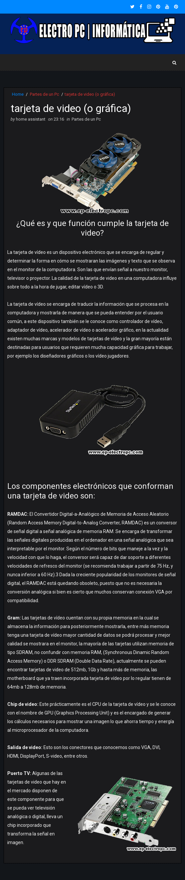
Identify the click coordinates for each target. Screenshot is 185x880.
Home (18, 94)
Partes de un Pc (44, 94)
